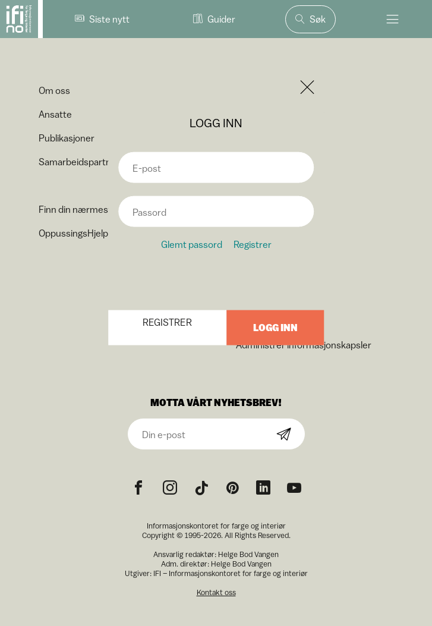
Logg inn (275, 327)
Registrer (253, 243)
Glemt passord (191, 243)
